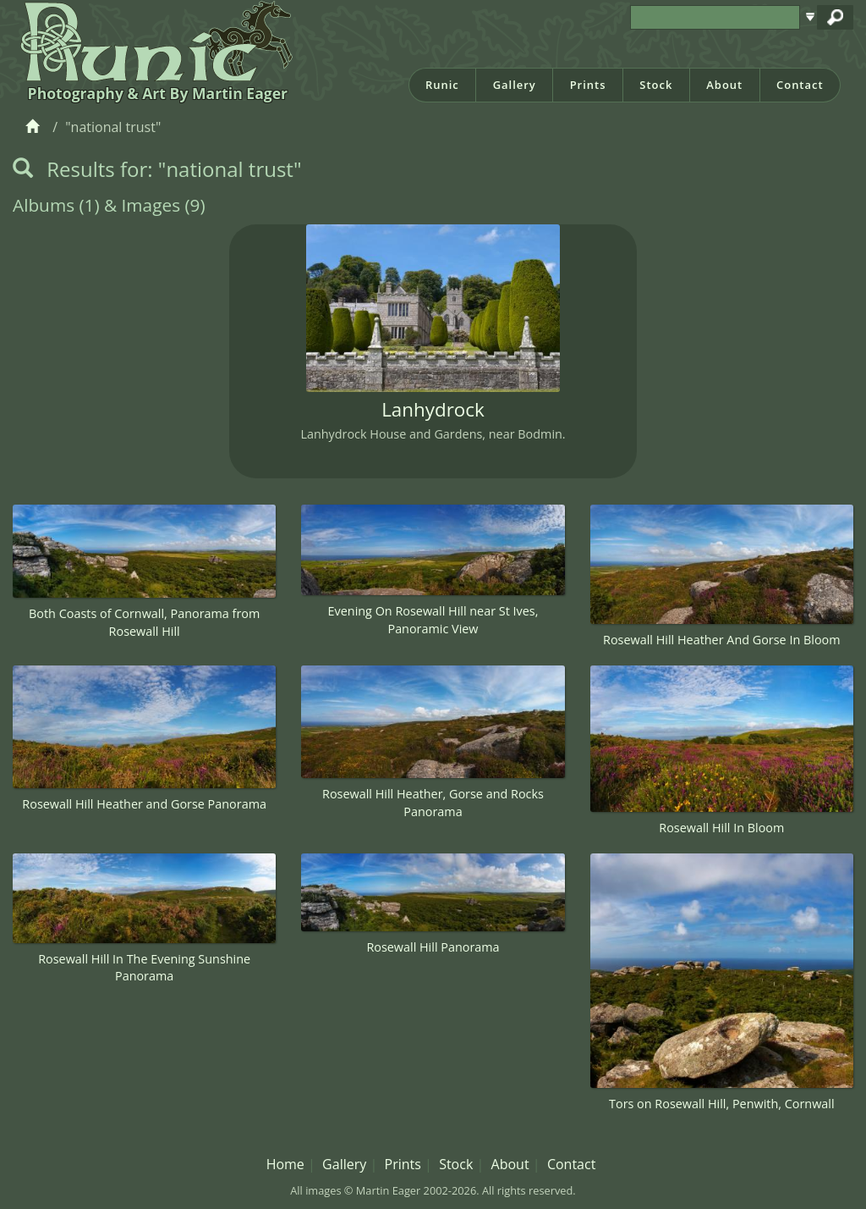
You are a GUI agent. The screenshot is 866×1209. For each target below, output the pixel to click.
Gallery (514, 84)
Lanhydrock (433, 409)
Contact (800, 84)
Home (285, 1164)
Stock (655, 84)
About (724, 84)
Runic (442, 84)
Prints (588, 84)
